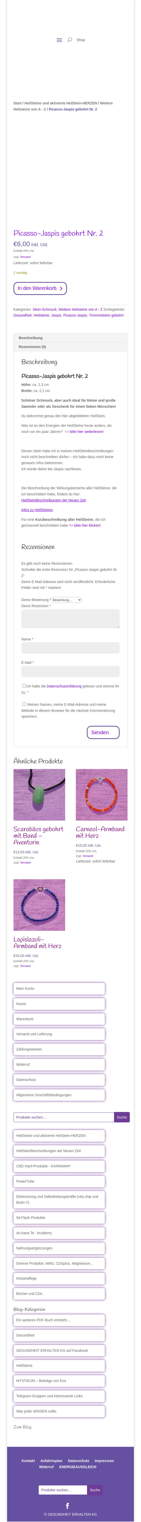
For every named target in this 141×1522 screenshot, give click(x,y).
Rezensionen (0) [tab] (32, 347)
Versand (25, 256)
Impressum (104, 1461)
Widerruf (23, 1065)
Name (27, 639)
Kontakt (28, 1461)
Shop (81, 40)
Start (17, 103)
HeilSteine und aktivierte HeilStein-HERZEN (60, 103)
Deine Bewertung (36, 600)
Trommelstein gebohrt (106, 316)
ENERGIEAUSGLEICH (77, 1467)
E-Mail (27, 663)
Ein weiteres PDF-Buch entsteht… (43, 1321)
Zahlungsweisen (29, 1050)
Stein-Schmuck (45, 310)
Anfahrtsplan (51, 1461)
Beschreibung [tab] (31, 338)
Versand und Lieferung (34, 1034)
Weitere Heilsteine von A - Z (80, 310)
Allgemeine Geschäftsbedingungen (44, 1095)
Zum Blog (22, 1427)
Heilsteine (41, 316)
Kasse (21, 1004)
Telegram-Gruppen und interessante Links (49, 1396)
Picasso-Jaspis (75, 316)
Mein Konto (25, 989)
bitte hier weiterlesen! (86, 432)
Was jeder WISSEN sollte (36, 1411)
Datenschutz (26, 1080)
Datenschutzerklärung (64, 687)
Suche (122, 1118)
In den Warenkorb (38, 288)
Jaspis (56, 316)
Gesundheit (22, 316)
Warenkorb (25, 1019)
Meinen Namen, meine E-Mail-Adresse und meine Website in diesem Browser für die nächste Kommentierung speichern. (68, 711)
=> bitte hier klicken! (85, 526)
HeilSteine (24, 1366)
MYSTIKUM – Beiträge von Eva (41, 1381)
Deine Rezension (36, 606)
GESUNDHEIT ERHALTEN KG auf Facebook (52, 1351)
